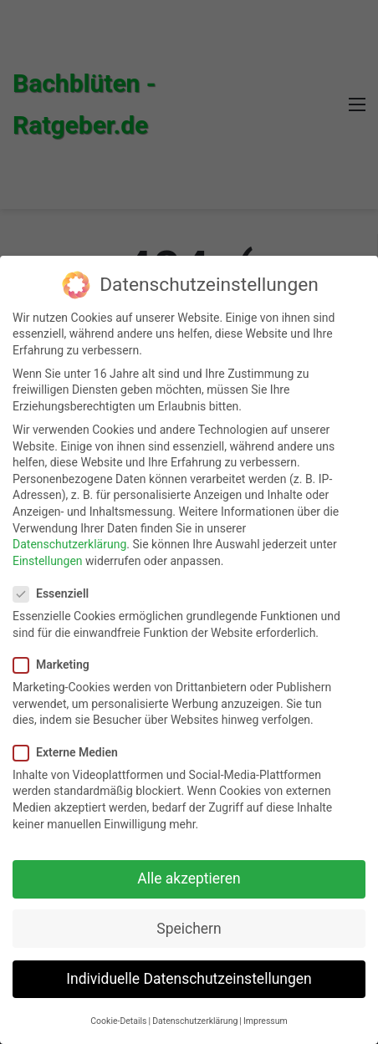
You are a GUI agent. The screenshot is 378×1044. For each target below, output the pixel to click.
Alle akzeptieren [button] (189, 878)
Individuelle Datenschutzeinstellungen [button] (188, 978)
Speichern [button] (188, 928)
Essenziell (56, 594)
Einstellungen (48, 561)
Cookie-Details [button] (118, 1021)
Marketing (56, 665)
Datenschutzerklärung (69, 544)
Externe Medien (71, 753)
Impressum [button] (265, 1021)
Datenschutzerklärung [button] (195, 1021)
